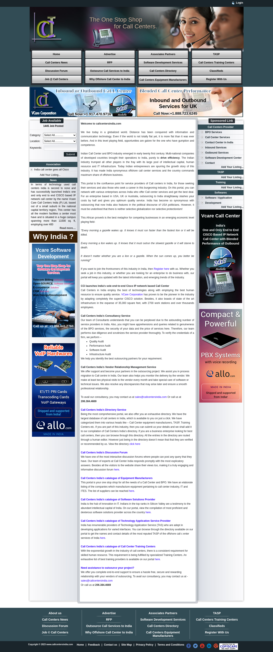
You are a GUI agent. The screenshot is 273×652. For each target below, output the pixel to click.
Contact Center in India (219, 142)
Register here (161, 268)
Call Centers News (56, 62)
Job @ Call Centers (56, 79)
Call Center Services (217, 137)
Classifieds (216, 70)
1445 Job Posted (53, 126)
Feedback (94, 644)
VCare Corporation (132, 294)
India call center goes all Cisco (51, 169)
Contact (210, 162)
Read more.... (68, 228)
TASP (216, 54)
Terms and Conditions (170, 644)
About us (55, 613)
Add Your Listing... (50, 174)
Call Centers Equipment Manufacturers (163, 79)
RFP (109, 62)
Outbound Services (217, 152)
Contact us (110, 644)
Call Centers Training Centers (216, 62)
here (116, 469)
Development (213, 202)
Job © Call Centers (55, 632)
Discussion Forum (56, 70)
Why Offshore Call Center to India (109, 79)
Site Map (126, 644)
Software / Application (218, 197)
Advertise (110, 54)
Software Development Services (163, 62)
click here (134, 443)
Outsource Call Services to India (109, 70)
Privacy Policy (144, 644)
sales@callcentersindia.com (151, 397)
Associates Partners (163, 54)
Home (56, 54)
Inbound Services (216, 147)
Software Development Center (223, 157)
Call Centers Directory (163, 70)
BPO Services (213, 132)
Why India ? (53, 236)
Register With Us (216, 79)
